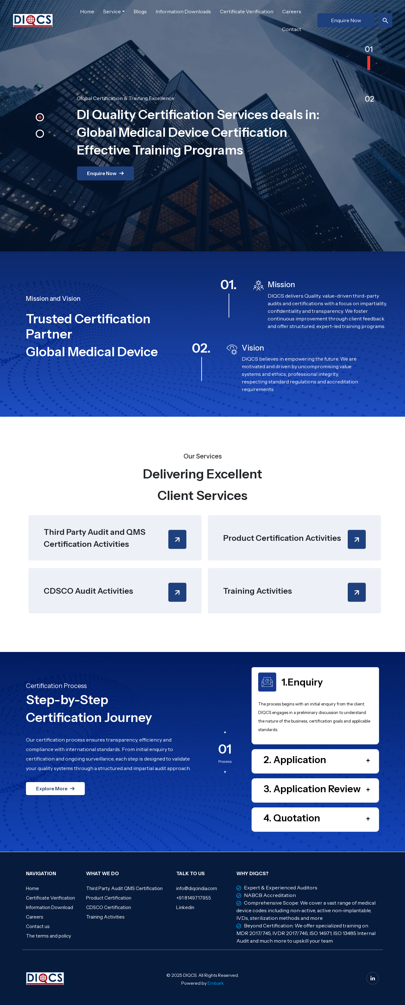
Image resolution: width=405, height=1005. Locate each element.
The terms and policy (48, 936)
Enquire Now (346, 20)
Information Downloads (183, 11)
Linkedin (185, 907)
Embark (216, 983)
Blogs (140, 11)
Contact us (38, 926)
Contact (291, 29)
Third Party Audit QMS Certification (124, 888)
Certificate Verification (246, 11)
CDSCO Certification (108, 907)
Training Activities (105, 917)
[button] (43, 120)
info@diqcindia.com (196, 888)
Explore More (51, 789)
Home (87, 11)
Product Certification (108, 898)
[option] (202, 129)
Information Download (49, 907)
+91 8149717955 (193, 898)
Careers (291, 11)
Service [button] (112, 11)
